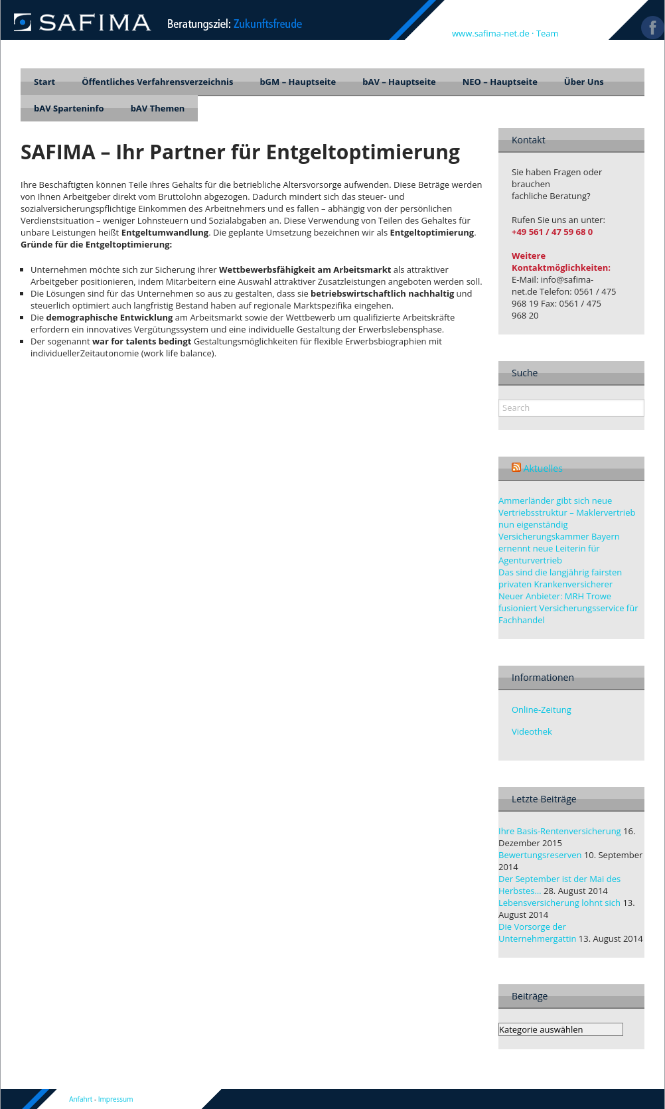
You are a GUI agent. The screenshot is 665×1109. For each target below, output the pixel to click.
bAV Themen (158, 108)
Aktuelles (543, 468)
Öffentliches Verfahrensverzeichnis (157, 82)
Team (547, 33)
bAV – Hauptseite (399, 82)
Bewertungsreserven (539, 855)
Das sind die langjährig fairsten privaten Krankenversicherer (560, 578)
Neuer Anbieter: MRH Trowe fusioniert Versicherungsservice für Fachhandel (568, 608)
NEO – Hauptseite (500, 82)
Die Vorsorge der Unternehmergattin (537, 932)
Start (44, 82)
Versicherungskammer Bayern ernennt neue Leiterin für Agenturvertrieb (559, 548)
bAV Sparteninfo (69, 108)
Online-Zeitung (541, 709)
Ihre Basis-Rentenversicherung (559, 831)
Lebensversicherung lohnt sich (559, 903)
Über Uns (584, 82)
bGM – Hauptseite (297, 82)
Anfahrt (80, 1099)
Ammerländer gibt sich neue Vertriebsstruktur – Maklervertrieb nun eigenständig (566, 512)
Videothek (532, 731)
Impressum (115, 1099)
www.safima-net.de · (494, 33)
